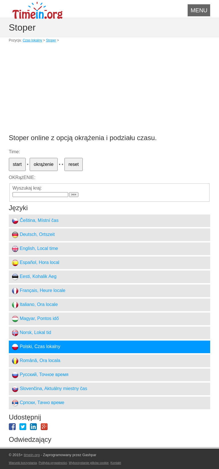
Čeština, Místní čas (35, 220)
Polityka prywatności (52, 462)
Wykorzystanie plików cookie (89, 462)
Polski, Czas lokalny (36, 346)
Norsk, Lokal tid (31, 332)
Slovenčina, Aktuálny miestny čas (49, 388)
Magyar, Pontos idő (35, 318)
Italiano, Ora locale (35, 304)
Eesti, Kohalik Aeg (34, 276)
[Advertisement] (109, 91)
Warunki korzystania (23, 462)
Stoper (51, 40)
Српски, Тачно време (38, 403)
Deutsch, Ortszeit (33, 234)
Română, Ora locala (36, 360)
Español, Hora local (35, 262)
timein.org (32, 455)
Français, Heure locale (39, 290)
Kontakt (115, 462)
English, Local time (35, 248)
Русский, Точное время (40, 374)
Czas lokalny (32, 40)
